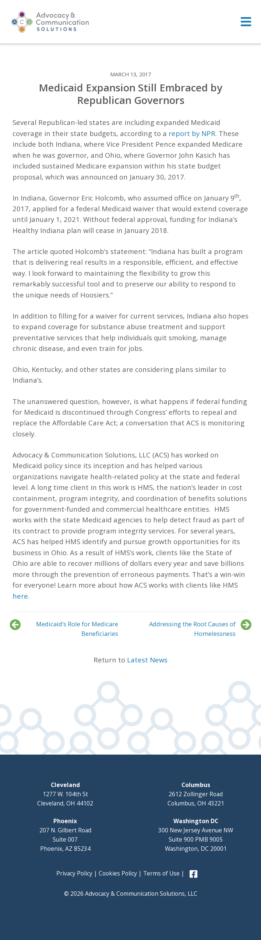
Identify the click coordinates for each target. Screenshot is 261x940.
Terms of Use (161, 873)
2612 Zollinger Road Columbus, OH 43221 (195, 794)
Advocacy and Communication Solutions (50, 22)
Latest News (147, 659)
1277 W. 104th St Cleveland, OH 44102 (65, 794)
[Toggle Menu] (130, 21)
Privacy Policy (74, 873)
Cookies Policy (118, 873)
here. (21, 595)
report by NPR (192, 133)
